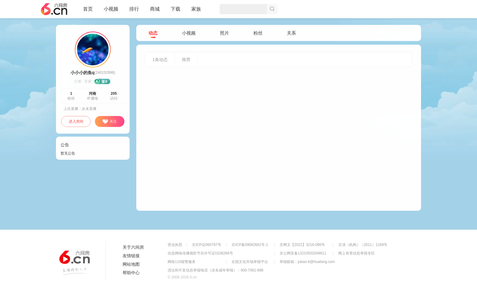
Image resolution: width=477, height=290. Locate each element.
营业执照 (175, 245)
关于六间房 (133, 247)
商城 (155, 11)
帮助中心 (131, 272)
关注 (109, 122)
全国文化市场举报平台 (250, 262)
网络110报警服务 (182, 262)
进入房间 (76, 121)
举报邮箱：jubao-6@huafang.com (307, 262)
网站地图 (131, 264)
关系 (291, 33)
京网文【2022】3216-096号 (302, 245)
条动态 (160, 59)
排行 (134, 9)
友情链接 (131, 255)
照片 (224, 33)
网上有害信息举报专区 (356, 253)
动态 (153, 33)
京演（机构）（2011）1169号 (362, 245)
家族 (196, 11)
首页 (88, 11)
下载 (175, 9)
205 (114, 93)
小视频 (111, 11)
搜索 (272, 9)
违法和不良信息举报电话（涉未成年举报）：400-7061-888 (215, 270)
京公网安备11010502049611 (303, 253)
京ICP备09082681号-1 (250, 245)
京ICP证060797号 (206, 245)
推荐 (186, 59)
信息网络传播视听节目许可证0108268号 (200, 253)
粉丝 (258, 33)
